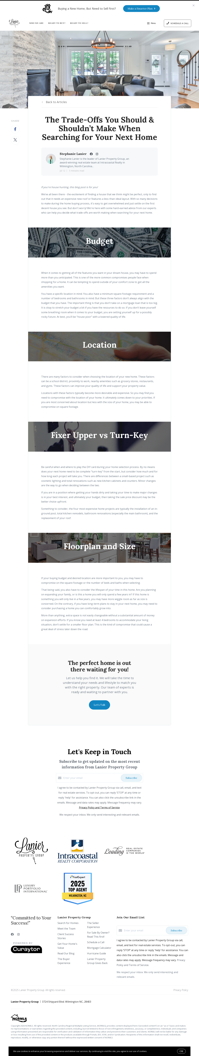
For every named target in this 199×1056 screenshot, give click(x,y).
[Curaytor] (26, 952)
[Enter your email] (91, 778)
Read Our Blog (66, 953)
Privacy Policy (180, 990)
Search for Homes (68, 923)
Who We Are (36, 23)
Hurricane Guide (96, 953)
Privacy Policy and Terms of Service (99, 807)
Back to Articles (56, 102)
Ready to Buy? (56, 23)
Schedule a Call (95, 942)
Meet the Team (66, 928)
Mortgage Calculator (99, 948)
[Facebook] (12, 934)
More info (152, 1051)
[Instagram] (18, 934)
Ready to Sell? (79, 23)
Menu (151, 23)
